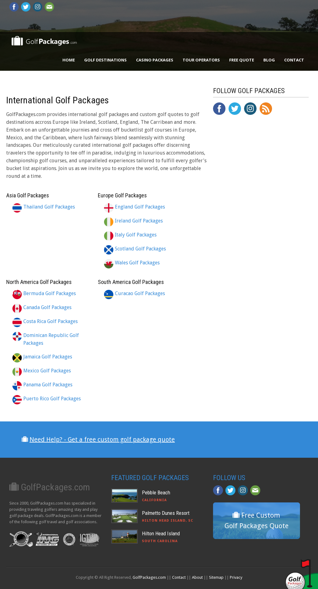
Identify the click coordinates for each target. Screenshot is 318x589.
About (197, 577)
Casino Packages (154, 60)
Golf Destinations (105, 60)
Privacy (236, 577)
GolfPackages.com (149, 577)
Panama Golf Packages (47, 385)
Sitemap (216, 577)
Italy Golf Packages (136, 235)
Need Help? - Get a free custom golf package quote (102, 439)
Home (68, 60)
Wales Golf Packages (137, 263)
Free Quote (241, 60)
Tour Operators (201, 60)
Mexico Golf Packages (47, 371)
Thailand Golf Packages (49, 207)
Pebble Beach (156, 492)
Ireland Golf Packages (139, 221)
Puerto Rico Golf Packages (52, 399)
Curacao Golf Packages (140, 293)
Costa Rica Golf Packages (50, 321)
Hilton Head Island (161, 533)
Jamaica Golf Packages (47, 357)
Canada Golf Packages (47, 307)
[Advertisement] (259, 248)
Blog (269, 60)
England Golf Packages (140, 207)
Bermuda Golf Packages (49, 293)
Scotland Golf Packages (140, 249)
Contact (294, 60)
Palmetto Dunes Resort (165, 513)
